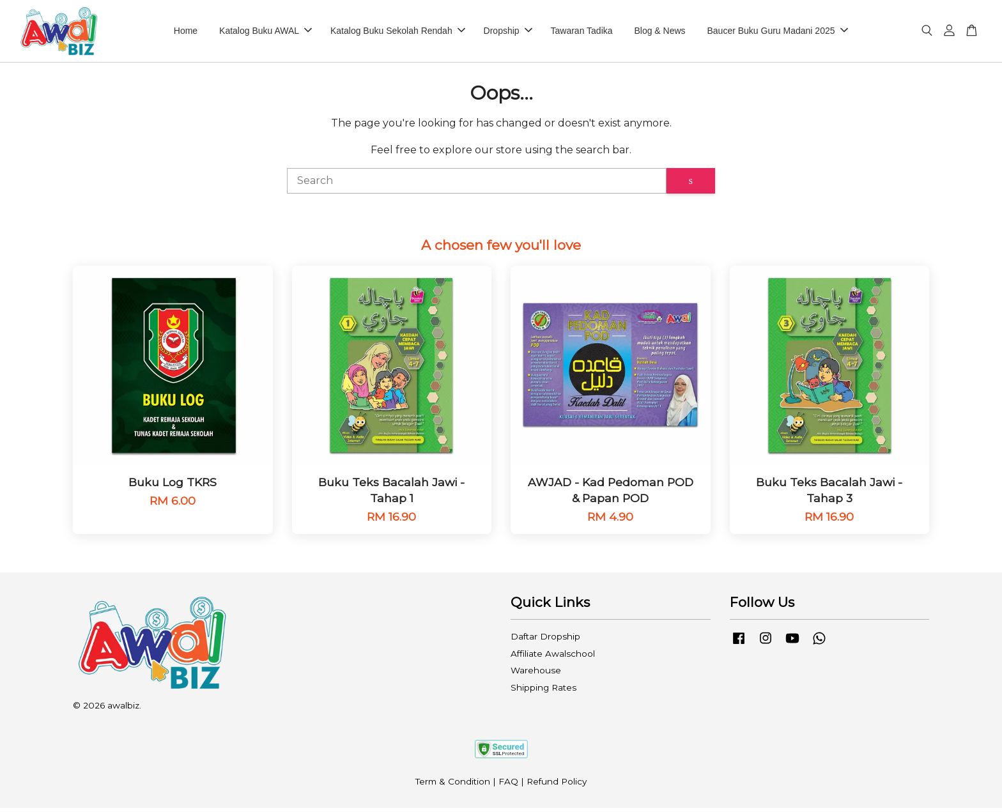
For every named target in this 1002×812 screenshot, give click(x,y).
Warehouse (536, 674)
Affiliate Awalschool (553, 657)
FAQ (508, 784)
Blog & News (659, 32)
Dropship (508, 32)
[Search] (477, 184)
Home (185, 32)
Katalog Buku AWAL (265, 32)
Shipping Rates (543, 691)
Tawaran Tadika (582, 32)
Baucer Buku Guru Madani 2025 (777, 32)
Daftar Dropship (545, 640)
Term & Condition (452, 784)
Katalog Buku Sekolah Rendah (397, 32)
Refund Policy (557, 784)
